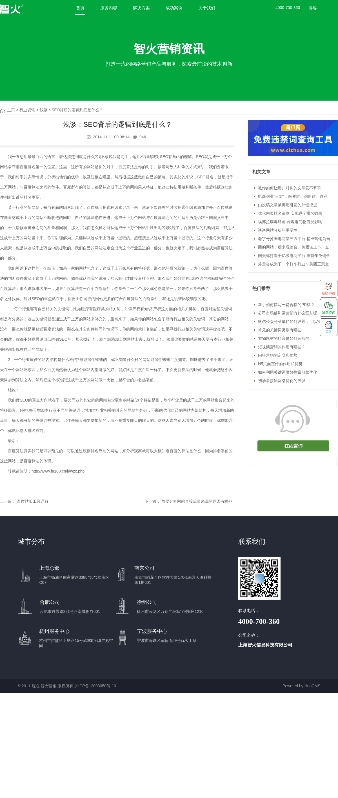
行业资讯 (27, 110)
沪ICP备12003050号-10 (95, 686)
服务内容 (108, 8)
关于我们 (206, 8)
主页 (11, 110)
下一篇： (152, 501)
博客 (312, 8)
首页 (80, 8)
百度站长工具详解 (32, 501)
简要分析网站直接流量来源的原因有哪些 (196, 501)
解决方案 (141, 8)
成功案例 (174, 8)
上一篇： (8, 501)
